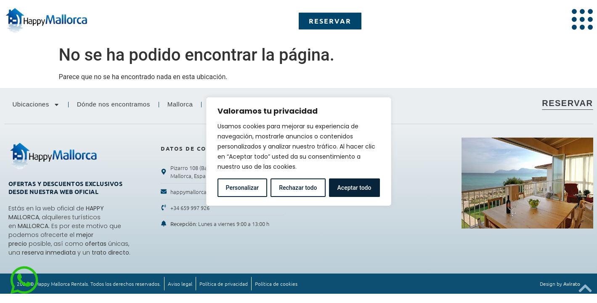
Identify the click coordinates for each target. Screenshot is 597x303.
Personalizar (242, 187)
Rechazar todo (298, 187)
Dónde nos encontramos (113, 104)
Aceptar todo (354, 187)
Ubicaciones (36, 104)
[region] (298, 151)
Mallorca (180, 104)
